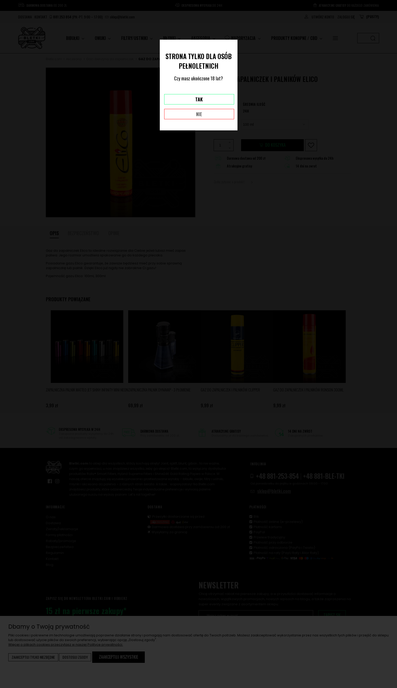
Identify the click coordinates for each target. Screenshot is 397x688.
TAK (199, 99)
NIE (199, 114)
